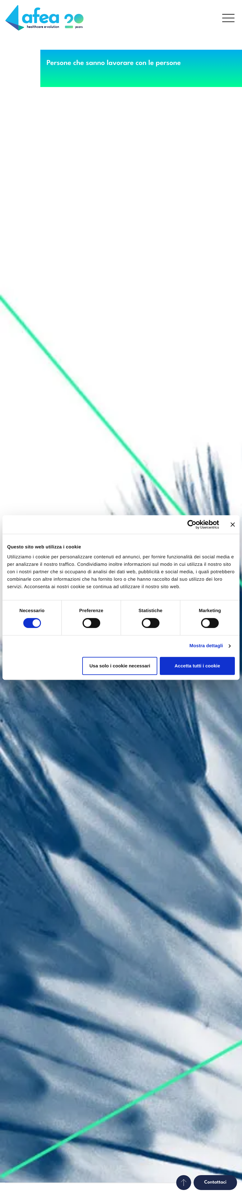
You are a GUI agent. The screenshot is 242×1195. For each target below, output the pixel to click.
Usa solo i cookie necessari (119, 665)
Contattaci (215, 1182)
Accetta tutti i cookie (197, 665)
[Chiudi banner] (233, 524)
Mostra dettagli (206, 645)
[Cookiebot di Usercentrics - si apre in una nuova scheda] (192, 524)
